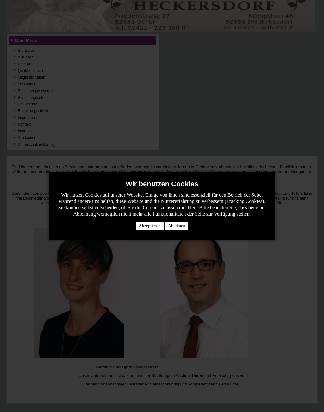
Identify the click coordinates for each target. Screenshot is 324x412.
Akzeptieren (149, 226)
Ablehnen (176, 226)
